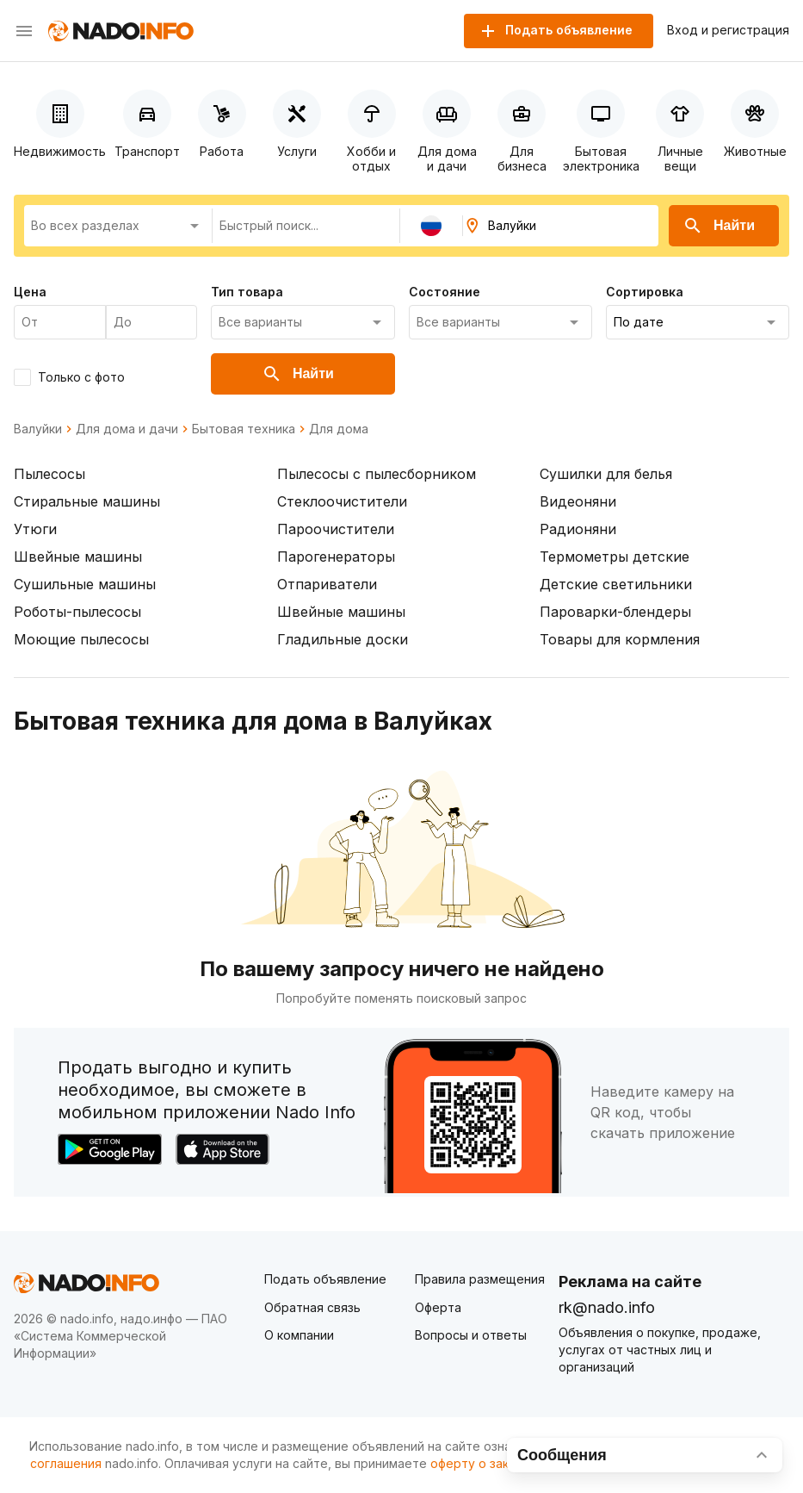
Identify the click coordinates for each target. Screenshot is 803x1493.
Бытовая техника (243, 429)
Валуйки (38, 429)
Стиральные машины (87, 501)
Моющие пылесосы (81, 639)
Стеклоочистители (342, 501)
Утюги (35, 529)
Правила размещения (480, 1279)
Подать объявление (325, 1279)
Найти (719, 225)
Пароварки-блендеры (615, 611)
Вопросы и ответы (471, 1335)
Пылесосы (49, 473)
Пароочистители (335, 529)
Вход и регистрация (728, 30)
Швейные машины (78, 556)
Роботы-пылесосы (77, 611)
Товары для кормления (620, 639)
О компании (299, 1335)
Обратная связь (312, 1307)
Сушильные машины (85, 584)
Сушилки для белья (606, 473)
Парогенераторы (336, 556)
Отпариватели (327, 584)
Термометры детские (614, 556)
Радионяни (578, 529)
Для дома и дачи (127, 429)
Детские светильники (616, 584)
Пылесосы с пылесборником (376, 473)
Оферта (438, 1307)
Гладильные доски (342, 639)
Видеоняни (578, 501)
